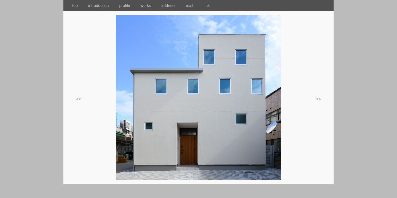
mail (194, 5)
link (207, 5)
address (172, 5)
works (150, 5)
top (70, 5)
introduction (103, 5)
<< (78, 99)
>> (318, 99)
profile (124, 5)
